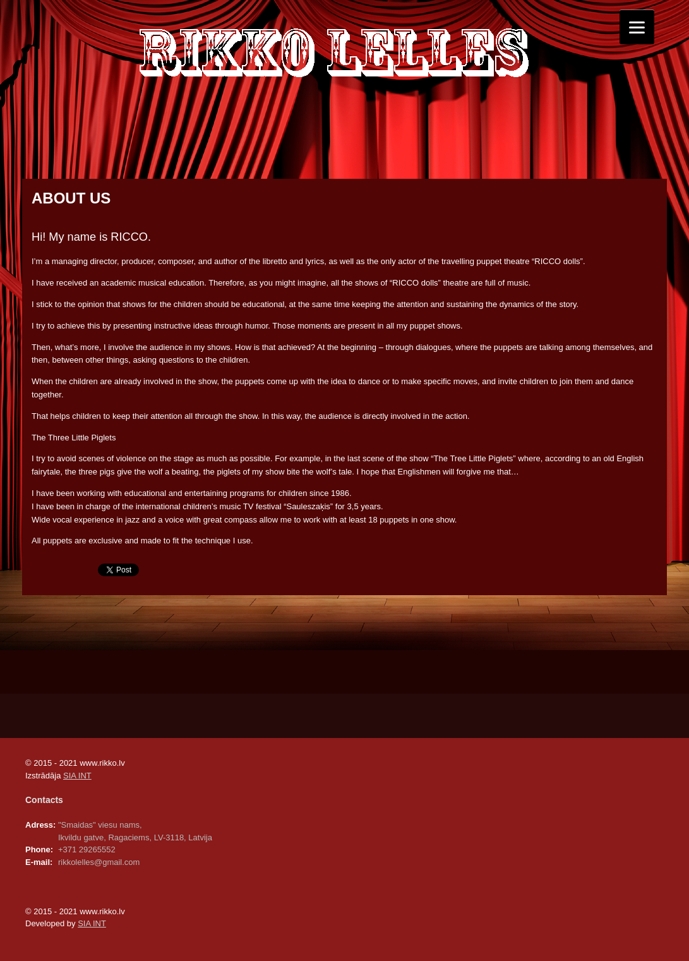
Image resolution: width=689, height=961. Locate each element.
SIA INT (77, 775)
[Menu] (637, 26)
